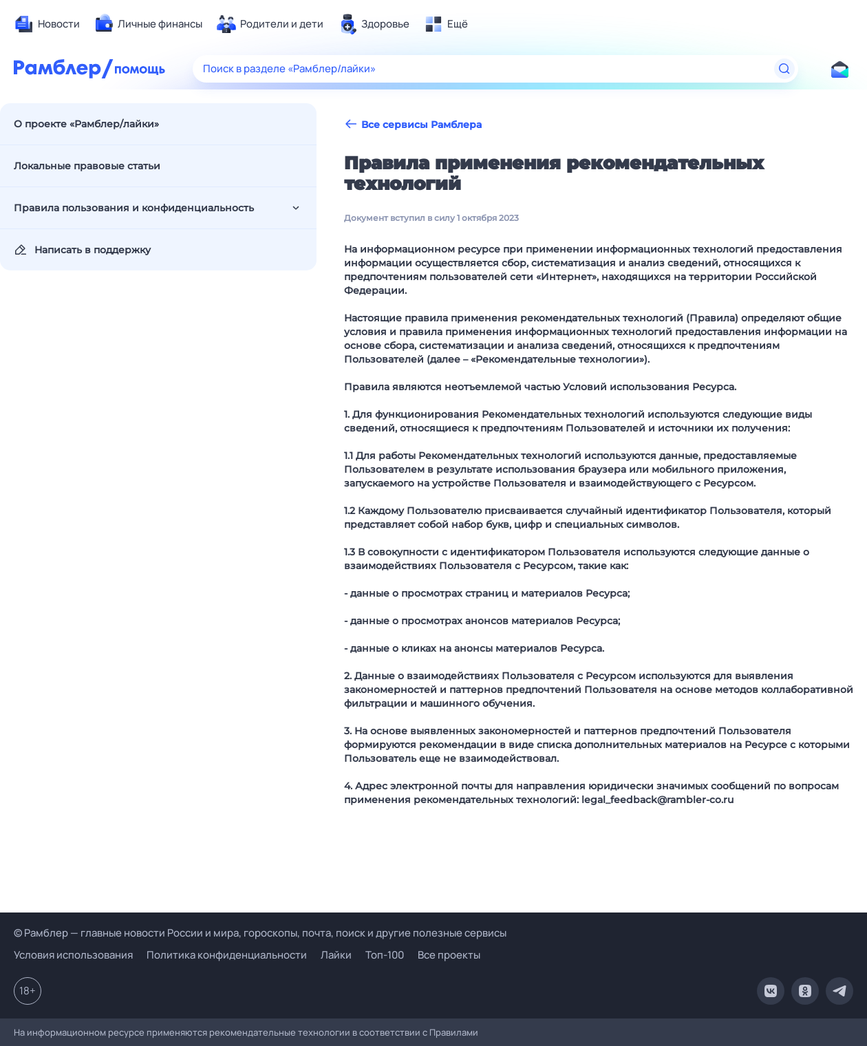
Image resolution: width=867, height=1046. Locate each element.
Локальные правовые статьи (87, 166)
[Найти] (784, 69)
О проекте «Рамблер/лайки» (86, 124)
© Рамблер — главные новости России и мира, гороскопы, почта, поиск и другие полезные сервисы (260, 933)
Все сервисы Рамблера (413, 124)
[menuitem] (47, 24)
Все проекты (449, 955)
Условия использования (73, 955)
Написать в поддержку (82, 250)
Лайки (336, 955)
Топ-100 (384, 955)
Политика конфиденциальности (227, 955)
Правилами (453, 1032)
